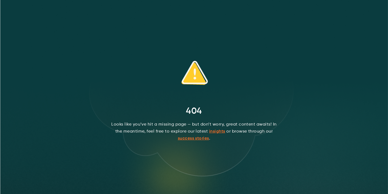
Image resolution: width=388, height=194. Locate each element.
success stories (193, 138)
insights (217, 131)
